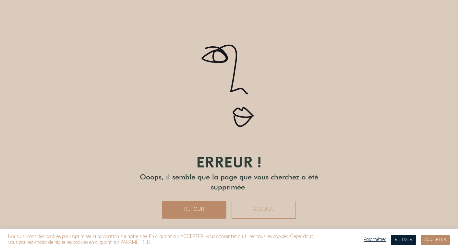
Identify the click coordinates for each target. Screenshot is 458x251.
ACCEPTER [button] (435, 240)
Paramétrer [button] (375, 239)
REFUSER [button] (403, 240)
